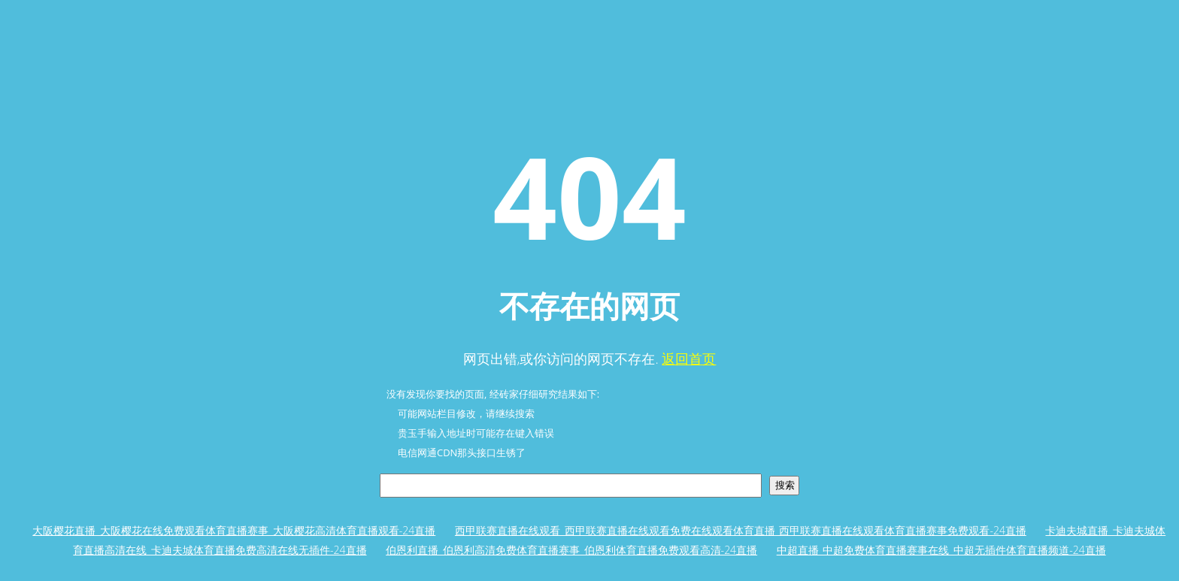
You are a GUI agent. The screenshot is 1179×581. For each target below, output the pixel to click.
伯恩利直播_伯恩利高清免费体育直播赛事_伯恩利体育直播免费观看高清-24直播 (571, 550)
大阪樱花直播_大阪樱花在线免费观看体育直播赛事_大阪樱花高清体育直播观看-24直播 (233, 530)
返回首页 (689, 359)
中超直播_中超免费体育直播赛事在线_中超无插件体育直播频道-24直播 (941, 550)
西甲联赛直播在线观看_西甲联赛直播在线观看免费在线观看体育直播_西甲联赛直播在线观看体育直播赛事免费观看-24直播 (740, 530)
